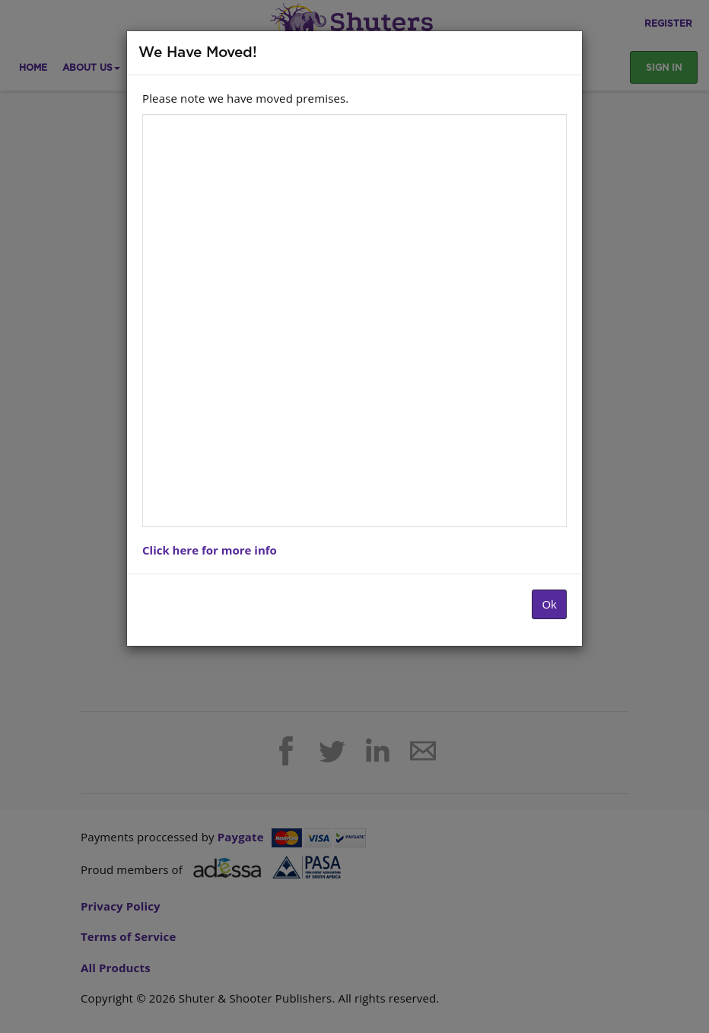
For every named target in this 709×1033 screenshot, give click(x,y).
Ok (549, 604)
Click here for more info (209, 550)
